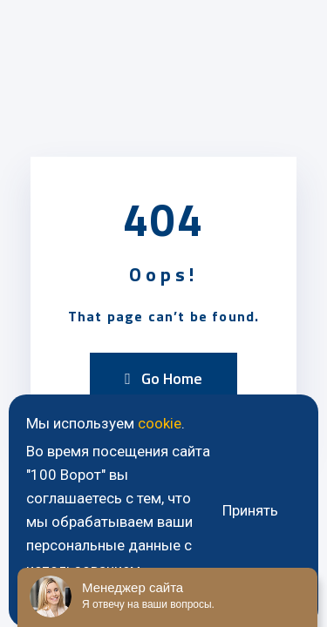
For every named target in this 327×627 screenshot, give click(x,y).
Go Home (163, 378)
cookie (159, 423)
